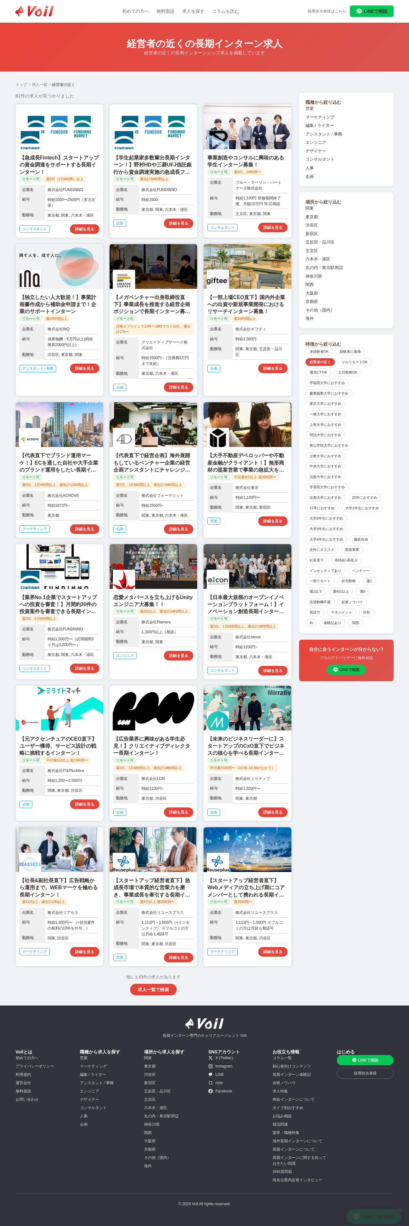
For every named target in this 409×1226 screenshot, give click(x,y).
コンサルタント (320, 159)
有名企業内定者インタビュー (297, 1180)
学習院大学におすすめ (327, 487)
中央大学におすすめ (325, 466)
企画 (309, 176)
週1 (369, 581)
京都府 (311, 301)
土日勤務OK (347, 372)
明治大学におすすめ (325, 435)
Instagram (220, 1066)
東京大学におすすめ (325, 403)
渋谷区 (311, 225)
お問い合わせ (27, 1099)
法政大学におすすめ (325, 477)
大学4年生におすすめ (326, 539)
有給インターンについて (294, 1099)
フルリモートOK (355, 362)
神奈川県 (313, 276)
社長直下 (317, 560)
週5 (362, 591)
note (215, 1083)
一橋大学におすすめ (325, 414)
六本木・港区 (317, 259)
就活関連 (280, 1124)
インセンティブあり (325, 571)
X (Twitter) (220, 1058)
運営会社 (23, 1083)
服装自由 (361, 539)
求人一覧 (39, 84)
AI (311, 623)
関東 (309, 208)
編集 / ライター (319, 125)
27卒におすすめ (322, 508)
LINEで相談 (372, 11)
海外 (309, 318)
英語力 (315, 612)
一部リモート (320, 581)
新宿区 (311, 233)
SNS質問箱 (282, 1171)
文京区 (311, 250)
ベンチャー (361, 571)
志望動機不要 (320, 602)
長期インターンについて (294, 1149)
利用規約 (23, 1074)
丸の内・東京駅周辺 (324, 267)
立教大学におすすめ (325, 456)
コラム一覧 (282, 1058)
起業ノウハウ (352, 602)
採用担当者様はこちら (327, 11)
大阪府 (311, 293)
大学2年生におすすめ (326, 518)
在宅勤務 (349, 581)
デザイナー (315, 151)
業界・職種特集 (286, 1132)
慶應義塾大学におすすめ (329, 393)
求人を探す (193, 11)
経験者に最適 (350, 351)
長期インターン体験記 (292, 1074)
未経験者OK (319, 351)
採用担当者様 (365, 1073)
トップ (21, 84)
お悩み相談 (282, 1116)
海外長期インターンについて (297, 1141)
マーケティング (320, 117)
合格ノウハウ (284, 1083)
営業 (309, 108)
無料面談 (165, 11)
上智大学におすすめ (325, 425)
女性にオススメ (322, 549)
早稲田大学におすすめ (327, 383)
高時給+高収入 (346, 560)
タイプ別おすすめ (288, 1108)
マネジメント (341, 612)
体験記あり (332, 623)
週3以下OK (318, 372)
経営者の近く (320, 362)
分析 (366, 612)
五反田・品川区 (320, 242)
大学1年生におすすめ (362, 508)
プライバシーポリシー (35, 1066)
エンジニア (315, 142)
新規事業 (352, 549)
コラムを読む (225, 11)
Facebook (220, 1091)
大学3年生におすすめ (326, 529)
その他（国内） (320, 310)
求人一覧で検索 (153, 989)
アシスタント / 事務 (323, 134)
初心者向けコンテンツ (292, 1066)
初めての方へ (135, 11)
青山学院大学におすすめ (329, 445)
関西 (309, 284)
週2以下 (316, 591)
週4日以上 (341, 591)
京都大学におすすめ (325, 497)
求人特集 (280, 1091)
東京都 (311, 216)
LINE (216, 1074)
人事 (309, 168)
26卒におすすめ (364, 497)
